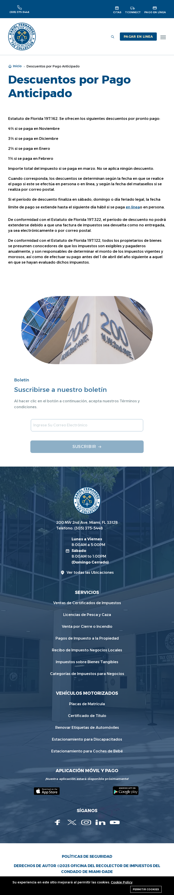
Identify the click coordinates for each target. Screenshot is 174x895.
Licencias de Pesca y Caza (87, 615)
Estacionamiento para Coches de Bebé (87, 751)
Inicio (15, 66)
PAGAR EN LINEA (138, 37)
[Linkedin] (100, 822)
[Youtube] (115, 822)
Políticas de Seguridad (87, 856)
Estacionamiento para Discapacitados (87, 739)
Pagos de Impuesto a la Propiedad (87, 638)
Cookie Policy (122, 882)
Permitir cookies (146, 889)
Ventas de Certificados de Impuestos (87, 603)
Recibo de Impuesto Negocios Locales (87, 650)
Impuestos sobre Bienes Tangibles (87, 662)
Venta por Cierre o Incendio (87, 626)
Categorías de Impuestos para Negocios (87, 674)
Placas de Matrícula (87, 704)
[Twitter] (72, 822)
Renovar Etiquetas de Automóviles (87, 727)
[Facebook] (58, 822)
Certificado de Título (87, 716)
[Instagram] (86, 822)
